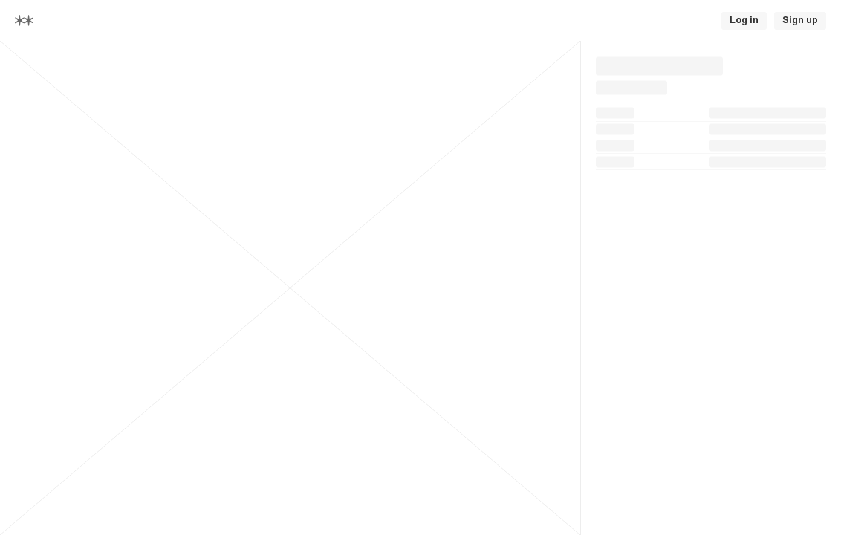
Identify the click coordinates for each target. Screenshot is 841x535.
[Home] (24, 20)
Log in (744, 20)
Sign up (800, 20)
